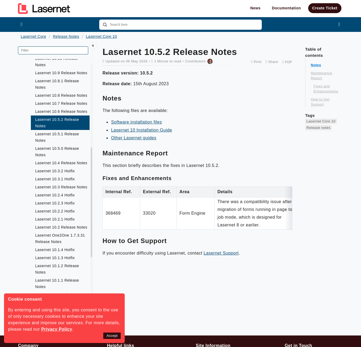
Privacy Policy (56, 329)
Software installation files (136, 122)
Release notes (318, 128)
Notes (316, 65)
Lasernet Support (221, 253)
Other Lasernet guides (133, 138)
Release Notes (66, 36)
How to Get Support (320, 102)
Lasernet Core (33, 36)
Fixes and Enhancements (326, 89)
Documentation (286, 8)
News (255, 8)
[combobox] (180, 25)
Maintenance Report (321, 75)
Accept (111, 336)
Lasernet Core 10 (101, 36)
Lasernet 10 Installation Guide (141, 130)
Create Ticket (324, 8)
